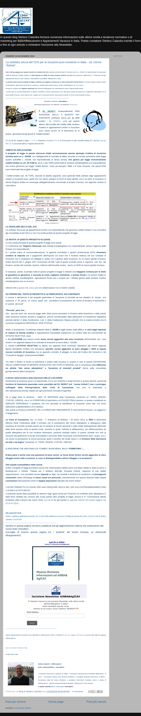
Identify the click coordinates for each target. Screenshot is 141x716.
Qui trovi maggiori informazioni (74, 635)
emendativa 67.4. (51, 140)
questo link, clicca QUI (29, 288)
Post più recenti (15, 701)
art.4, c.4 (42, 163)
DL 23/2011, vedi (57, 121)
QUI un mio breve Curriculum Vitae (16, 648)
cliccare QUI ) (73, 104)
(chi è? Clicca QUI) (57, 686)
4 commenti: (78, 691)
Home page (56, 701)
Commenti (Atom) (23, 708)
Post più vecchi (96, 701)
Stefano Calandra (51, 101)
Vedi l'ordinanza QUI (24, 423)
